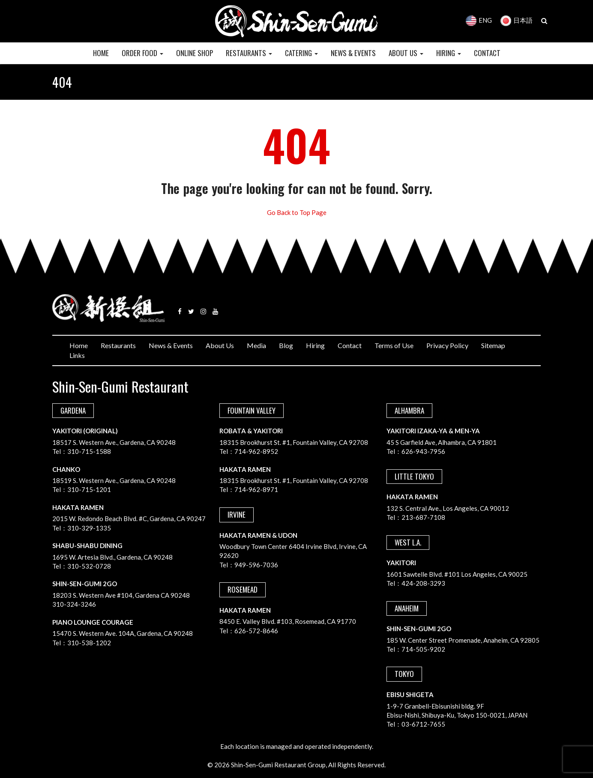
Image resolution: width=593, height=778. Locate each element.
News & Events (171, 345)
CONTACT (487, 53)
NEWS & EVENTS (353, 53)
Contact (350, 345)
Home (78, 345)
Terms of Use (393, 345)
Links (77, 355)
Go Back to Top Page (296, 212)
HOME (101, 53)
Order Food (142, 53)
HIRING (448, 53)
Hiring (315, 345)
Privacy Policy (447, 345)
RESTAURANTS (249, 53)
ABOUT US (406, 53)
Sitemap (493, 345)
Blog (286, 345)
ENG (479, 20)
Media (256, 345)
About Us (220, 345)
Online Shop (194, 53)
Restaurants (118, 345)
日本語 (516, 20)
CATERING (301, 53)
